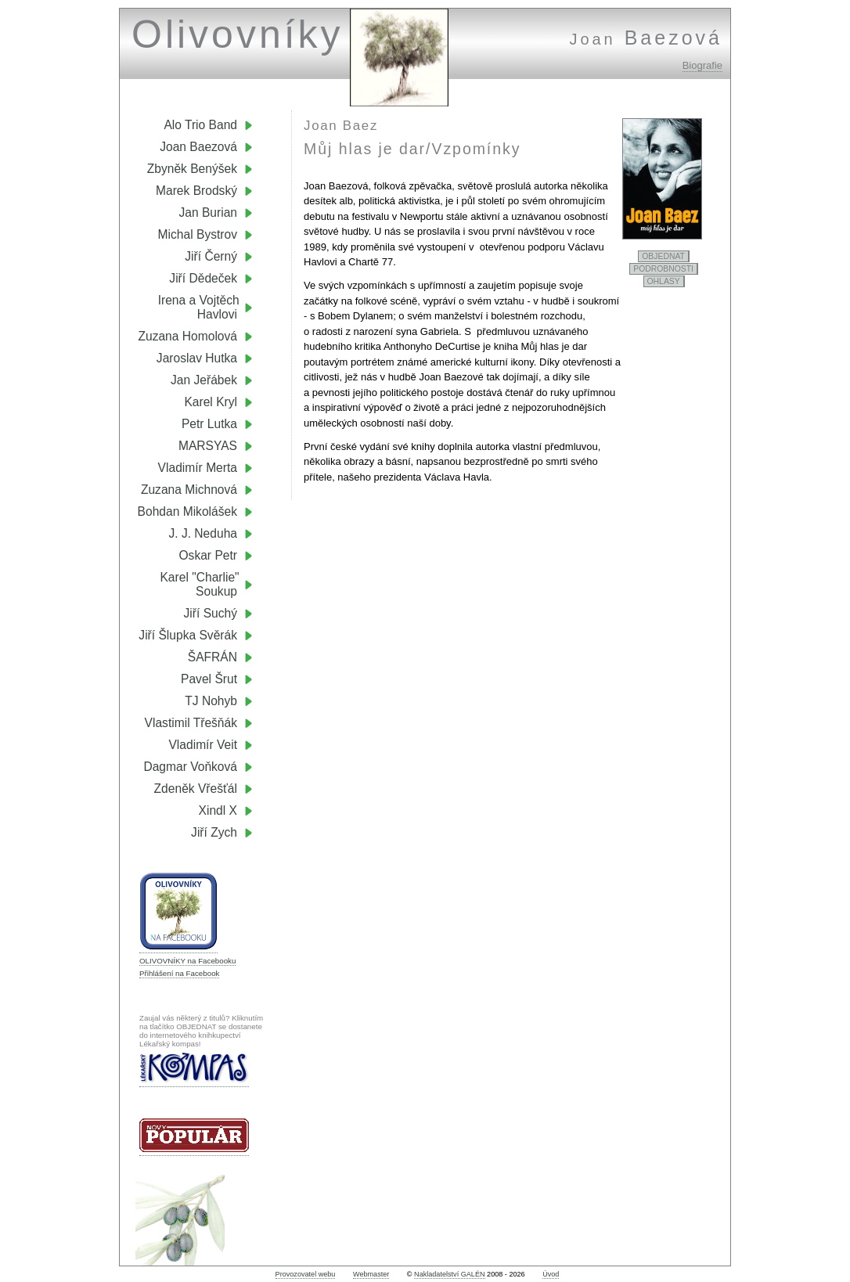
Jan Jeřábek (204, 380)
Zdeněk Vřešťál (195, 788)
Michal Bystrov (197, 234)
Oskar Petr (207, 555)
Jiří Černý (211, 256)
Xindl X (218, 810)
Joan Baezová (198, 146)
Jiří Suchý (210, 613)
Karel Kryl (210, 402)
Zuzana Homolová (187, 336)
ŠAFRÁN (212, 657)
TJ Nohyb (211, 701)
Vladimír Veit (202, 744)
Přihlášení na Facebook (179, 973)
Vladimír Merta (197, 467)
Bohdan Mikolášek (187, 511)
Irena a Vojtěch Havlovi (205, 307)
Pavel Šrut (209, 679)
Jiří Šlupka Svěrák (188, 635)
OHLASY (663, 281)
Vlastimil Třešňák (191, 722)
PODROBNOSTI (663, 269)
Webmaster (371, 1274)
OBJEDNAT (663, 256)
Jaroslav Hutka (197, 358)
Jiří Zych (214, 832)
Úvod (550, 1274)
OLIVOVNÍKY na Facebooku (187, 960)
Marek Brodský (196, 190)
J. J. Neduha (202, 533)
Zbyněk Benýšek (192, 168)
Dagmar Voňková (190, 766)
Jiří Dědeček (203, 278)
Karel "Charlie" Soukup (206, 584)
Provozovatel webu (306, 1274)
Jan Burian (207, 212)
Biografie (702, 65)
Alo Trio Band (200, 124)
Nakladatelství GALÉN (449, 1274)
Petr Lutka (209, 423)
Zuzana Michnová (189, 489)
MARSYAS (207, 445)
